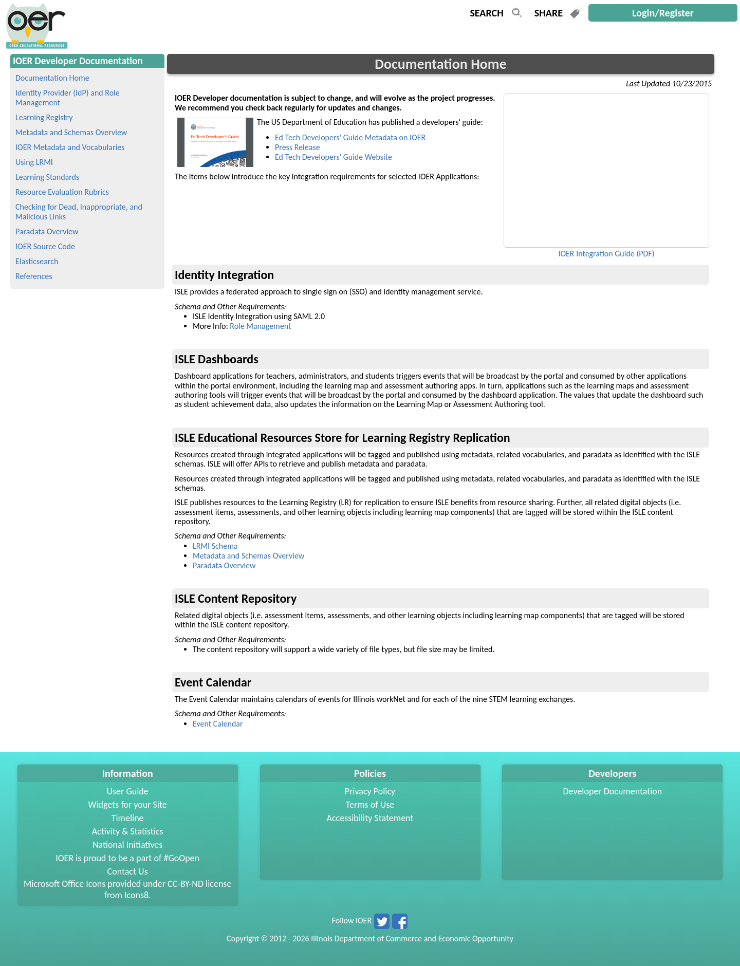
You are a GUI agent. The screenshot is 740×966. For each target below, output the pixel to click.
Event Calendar (218, 724)
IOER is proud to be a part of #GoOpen (127, 858)
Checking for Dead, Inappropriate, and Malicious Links (78, 211)
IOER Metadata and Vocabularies (69, 147)
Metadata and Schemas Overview (71, 132)
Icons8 (136, 895)
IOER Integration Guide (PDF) (606, 253)
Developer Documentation (612, 791)
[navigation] (35, 46)
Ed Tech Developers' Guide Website (333, 157)
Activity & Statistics (127, 831)
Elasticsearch (36, 261)
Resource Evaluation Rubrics (62, 192)
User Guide (128, 791)
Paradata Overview (46, 231)
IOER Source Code (45, 246)
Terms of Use (370, 804)
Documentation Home (52, 78)
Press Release (297, 147)
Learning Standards (47, 177)
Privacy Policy (370, 791)
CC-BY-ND (185, 883)
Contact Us (127, 871)
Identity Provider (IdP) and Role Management (67, 97)
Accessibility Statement (370, 818)
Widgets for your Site (127, 804)
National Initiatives (127, 844)
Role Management (260, 326)
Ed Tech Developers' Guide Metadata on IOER (350, 137)
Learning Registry (43, 117)
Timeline (128, 818)
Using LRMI (34, 162)
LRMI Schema (215, 546)
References (33, 276)
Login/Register (663, 13)
